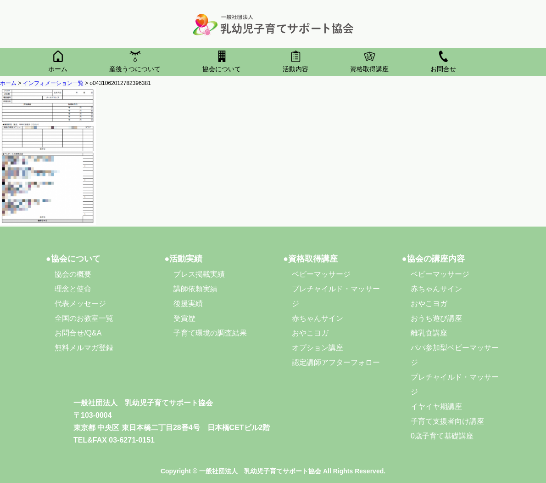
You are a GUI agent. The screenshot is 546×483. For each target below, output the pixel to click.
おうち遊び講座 (436, 318)
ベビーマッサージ (321, 274)
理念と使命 (73, 289)
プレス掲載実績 (199, 274)
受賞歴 (184, 318)
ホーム (8, 83)
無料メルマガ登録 (84, 348)
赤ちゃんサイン (317, 318)
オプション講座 (317, 348)
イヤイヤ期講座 (436, 406)
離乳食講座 (429, 333)
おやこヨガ (310, 333)
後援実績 (188, 303)
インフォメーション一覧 (53, 83)
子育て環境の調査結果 (210, 333)
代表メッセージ (80, 303)
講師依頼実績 (195, 289)
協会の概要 (73, 274)
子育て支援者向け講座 (447, 421)
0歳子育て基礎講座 (442, 436)
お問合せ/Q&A (78, 333)
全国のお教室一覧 (84, 318)
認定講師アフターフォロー (336, 362)
